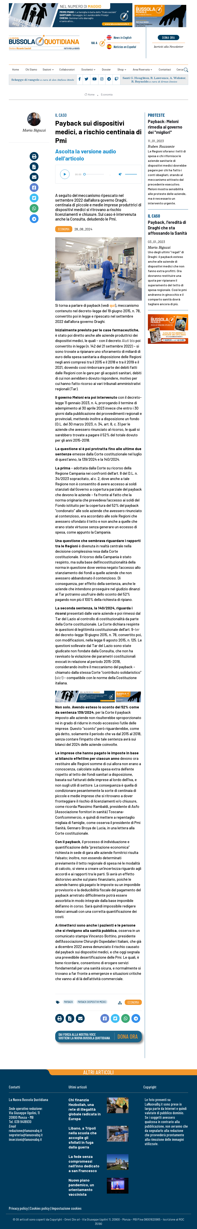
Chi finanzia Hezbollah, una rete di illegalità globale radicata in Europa (85, 1109)
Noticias (124, 47)
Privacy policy (18, 1208)
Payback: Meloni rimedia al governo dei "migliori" (165, 127)
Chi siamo (31, 69)
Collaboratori (67, 69)
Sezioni (47, 69)
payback (68, 1002)
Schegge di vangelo (25, 79)
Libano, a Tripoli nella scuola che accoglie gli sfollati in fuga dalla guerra (83, 1137)
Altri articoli (98, 1072)
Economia (107, 94)
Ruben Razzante (161, 146)
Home (15, 69)
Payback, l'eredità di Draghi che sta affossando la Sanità (168, 227)
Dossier (106, 69)
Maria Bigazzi (34, 130)
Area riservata (141, 69)
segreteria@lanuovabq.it (26, 1135)
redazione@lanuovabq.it (25, 1130)
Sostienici (87, 69)
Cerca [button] (182, 69)
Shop (120, 69)
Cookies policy (39, 1208)
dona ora (168, 37)
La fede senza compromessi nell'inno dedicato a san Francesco (84, 1163)
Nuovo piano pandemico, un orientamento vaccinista (81, 1187)
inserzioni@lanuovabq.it (25, 1139)
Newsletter (168, 47)
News (122, 38)
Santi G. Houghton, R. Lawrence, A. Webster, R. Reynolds (154, 79)
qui (112, 305)
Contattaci (165, 69)
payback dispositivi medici (92, 1002)
